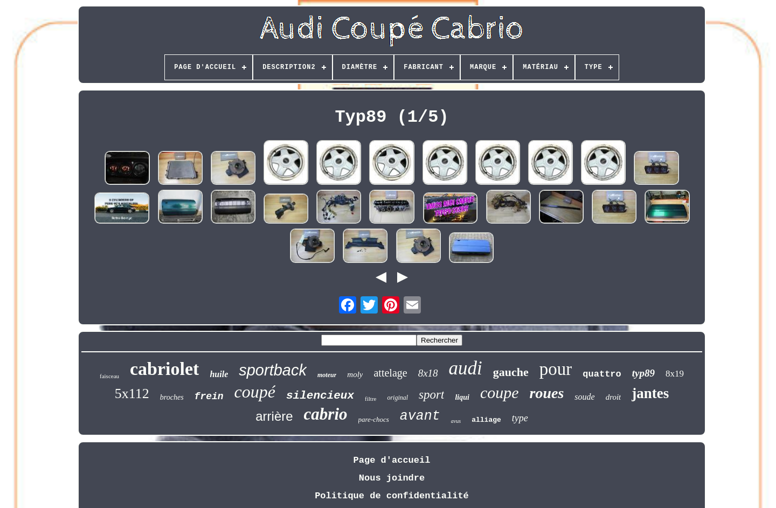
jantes (650, 393)
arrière (274, 416)
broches (172, 397)
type (520, 418)
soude (584, 396)
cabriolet (164, 369)
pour (555, 369)
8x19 (675, 373)
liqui (462, 397)
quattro (602, 374)
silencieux (320, 395)
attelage (390, 373)
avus (456, 421)
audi (465, 368)
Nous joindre (392, 478)
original (397, 397)
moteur (326, 375)
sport (431, 394)
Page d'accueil (392, 460)
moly (355, 374)
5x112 (132, 393)
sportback (273, 370)
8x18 (428, 373)
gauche (511, 372)
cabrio (326, 414)
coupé (254, 391)
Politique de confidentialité (392, 496)
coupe (499, 392)
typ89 (643, 373)
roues (547, 393)
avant (420, 416)
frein (209, 396)
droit (613, 397)
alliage (486, 420)
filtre (370, 398)
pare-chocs (373, 419)
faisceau (109, 376)
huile (219, 374)
